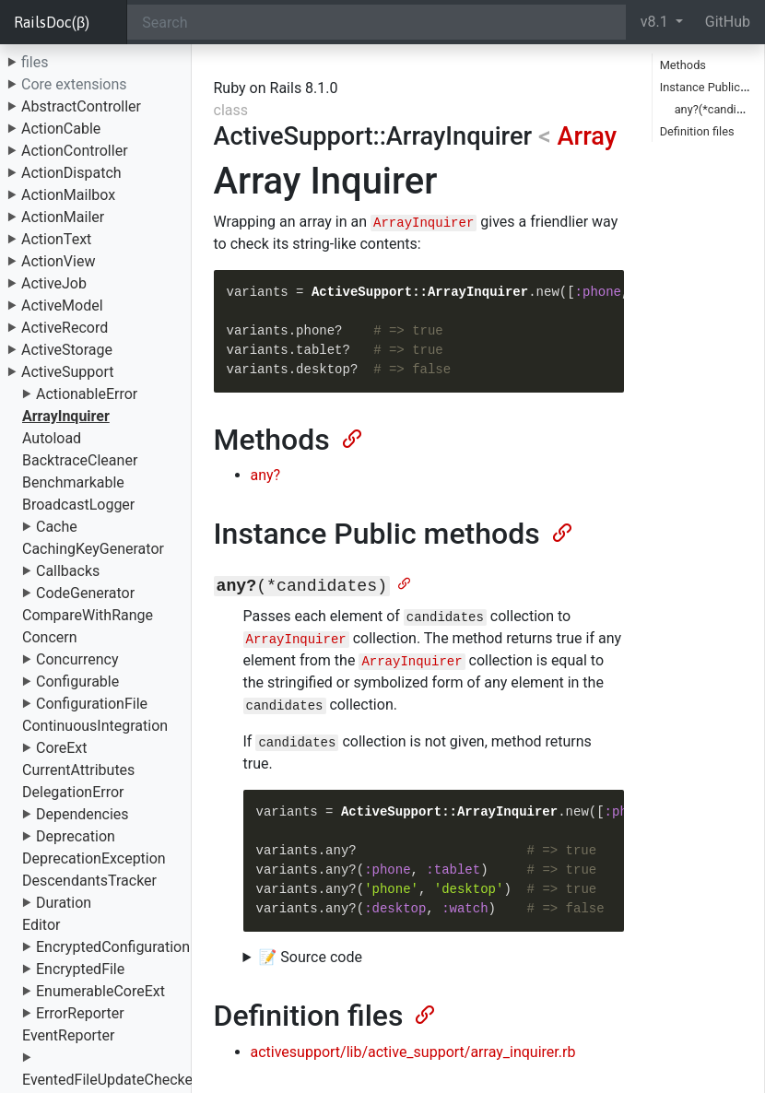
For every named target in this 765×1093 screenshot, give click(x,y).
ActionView (58, 261)
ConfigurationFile (91, 703)
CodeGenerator (85, 593)
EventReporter (68, 1035)
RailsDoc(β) (51, 22)
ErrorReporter (80, 1013)
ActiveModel (62, 305)
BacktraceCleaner (79, 460)
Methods (683, 65)
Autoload (51, 438)
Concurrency (77, 659)
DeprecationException (94, 858)
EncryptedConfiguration (113, 947)
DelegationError (73, 792)
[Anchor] (350, 437)
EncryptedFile (80, 969)
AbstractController (81, 106)
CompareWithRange (87, 615)
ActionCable (60, 128)
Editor (41, 925)
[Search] (376, 22)
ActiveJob (54, 283)
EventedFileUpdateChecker (109, 1079)
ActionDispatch (71, 173)
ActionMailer (62, 217)
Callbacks (68, 571)
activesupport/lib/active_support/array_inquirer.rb (413, 1052)
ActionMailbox (68, 195)
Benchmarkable (73, 482)
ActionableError (86, 394)
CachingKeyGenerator (93, 549)
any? (266, 475)
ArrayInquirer (66, 416)
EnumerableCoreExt (100, 991)
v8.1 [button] (656, 21)
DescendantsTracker (89, 880)
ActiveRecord (64, 327)
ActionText (56, 239)
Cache (56, 526)
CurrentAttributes (78, 770)
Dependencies (82, 814)
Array (588, 136)
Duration (63, 902)
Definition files (697, 131)
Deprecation (75, 836)
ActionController (74, 150)
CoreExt (62, 748)
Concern (49, 637)
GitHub (727, 21)
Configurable (77, 681)
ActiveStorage (66, 349)
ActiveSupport (67, 372)
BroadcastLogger (78, 504)
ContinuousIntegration (95, 726)
